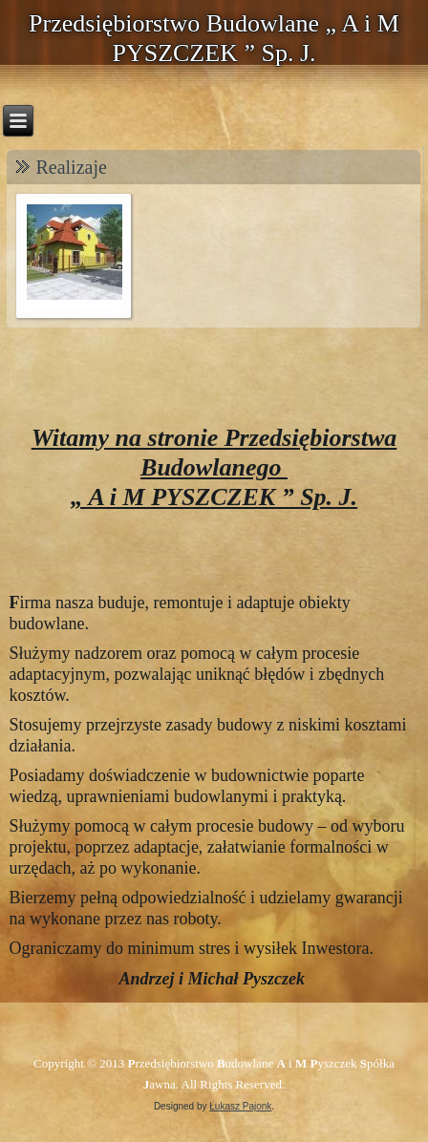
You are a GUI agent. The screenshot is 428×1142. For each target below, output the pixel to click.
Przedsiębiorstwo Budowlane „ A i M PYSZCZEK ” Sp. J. (214, 38)
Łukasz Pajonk (240, 1106)
